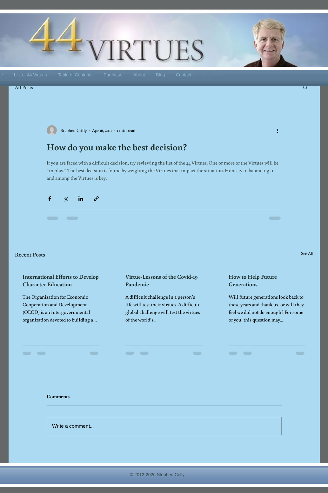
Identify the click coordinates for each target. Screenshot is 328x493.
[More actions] (278, 130)
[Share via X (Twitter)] (65, 199)
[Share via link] (96, 199)
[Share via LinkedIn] (81, 199)
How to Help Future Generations (253, 280)
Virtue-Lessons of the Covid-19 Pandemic (161, 280)
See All (307, 253)
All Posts (24, 87)
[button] (305, 87)
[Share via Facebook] (50, 199)
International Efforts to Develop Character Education (61, 280)
